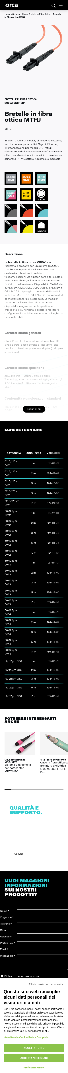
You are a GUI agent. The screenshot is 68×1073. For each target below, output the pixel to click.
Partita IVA (7, 943)
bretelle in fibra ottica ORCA (26, 262)
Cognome (7, 917)
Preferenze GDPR (34, 1067)
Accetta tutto (34, 1047)
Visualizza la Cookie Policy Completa (26, 1037)
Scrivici (18, 854)
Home (8, 14)
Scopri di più (34, 409)
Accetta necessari (34, 1058)
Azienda (6, 937)
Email (4, 949)
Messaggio (7, 956)
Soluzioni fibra (19, 14)
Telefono (6, 924)
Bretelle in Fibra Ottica (39, 14)
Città (3, 930)
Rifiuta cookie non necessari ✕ (46, 984)
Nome (4, 911)
